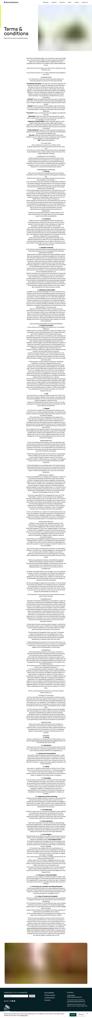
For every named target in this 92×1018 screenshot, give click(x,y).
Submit (32, 995)
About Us (85, 2)
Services (62, 2)
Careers (77, 2)
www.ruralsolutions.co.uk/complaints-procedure (40, 928)
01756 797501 (71, 995)
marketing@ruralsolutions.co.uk (76, 1001)
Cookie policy (49, 998)
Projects (54, 2)
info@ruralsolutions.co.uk (74, 997)
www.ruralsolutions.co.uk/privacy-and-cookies (44, 740)
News (69, 2)
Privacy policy (49, 995)
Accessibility (49, 993)
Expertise (45, 2)
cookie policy (24, 1015)
